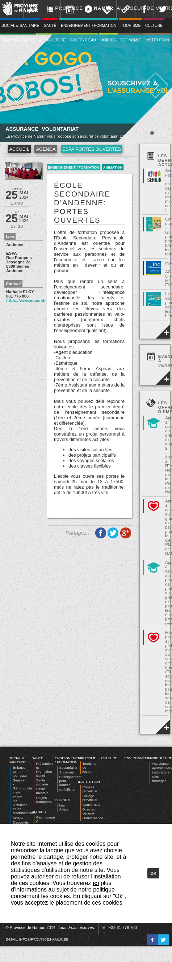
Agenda (45, 149)
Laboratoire (161, 772)
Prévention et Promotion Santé (44, 769)
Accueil (19, 149)
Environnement (140, 758)
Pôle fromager (159, 779)
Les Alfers (63, 807)
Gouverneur (92, 805)
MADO (18, 818)
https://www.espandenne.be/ (33, 300)
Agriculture (52, 40)
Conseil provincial (90, 789)
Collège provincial (90, 798)
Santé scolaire (42, 782)
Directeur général (90, 811)
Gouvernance (93, 818)
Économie (130, 40)
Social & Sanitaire (18, 760)
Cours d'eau (83, 40)
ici (96, 883)
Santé (50, 26)
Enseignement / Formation (88, 26)
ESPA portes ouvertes (91, 149)
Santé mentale (42, 791)
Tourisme (131, 26)
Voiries (108, 40)
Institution (157, 40)
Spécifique (67, 790)
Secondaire (68, 767)
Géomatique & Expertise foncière (45, 823)
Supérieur (67, 772)
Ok (153, 873)
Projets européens (44, 800)
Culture (154, 26)
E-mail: (37, 939)
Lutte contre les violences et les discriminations (24, 803)
